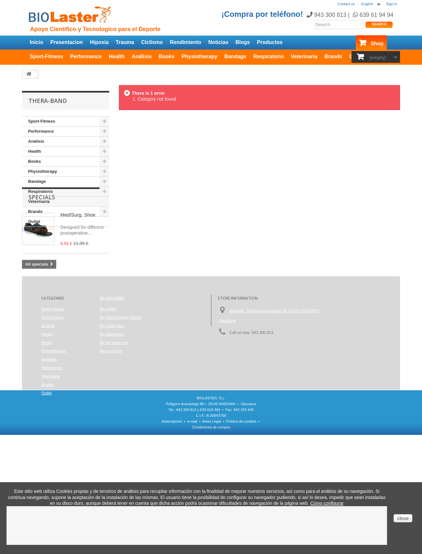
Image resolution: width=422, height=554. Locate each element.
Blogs (243, 42)
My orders (108, 384)
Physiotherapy (199, 56)
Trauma (125, 42)
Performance (86, 56)
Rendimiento (185, 42)
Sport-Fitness (46, 56)
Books (166, 56)
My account (112, 373)
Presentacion (66, 42)
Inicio (36, 42)
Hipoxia (99, 42)
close (403, 518)
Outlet (34, 221)
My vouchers (110, 426)
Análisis (142, 56)
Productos (269, 42)
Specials (41, 246)
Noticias (218, 42)
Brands (333, 56)
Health (117, 56)
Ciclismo (152, 42)
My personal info (114, 418)
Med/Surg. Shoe (77, 264)
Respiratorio (268, 56)
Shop (377, 43)
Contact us (346, 4)
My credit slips (112, 401)
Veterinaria (304, 56)
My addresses (112, 409)
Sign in (391, 4)
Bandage (235, 56)
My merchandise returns (120, 392)
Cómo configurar (327, 503)
